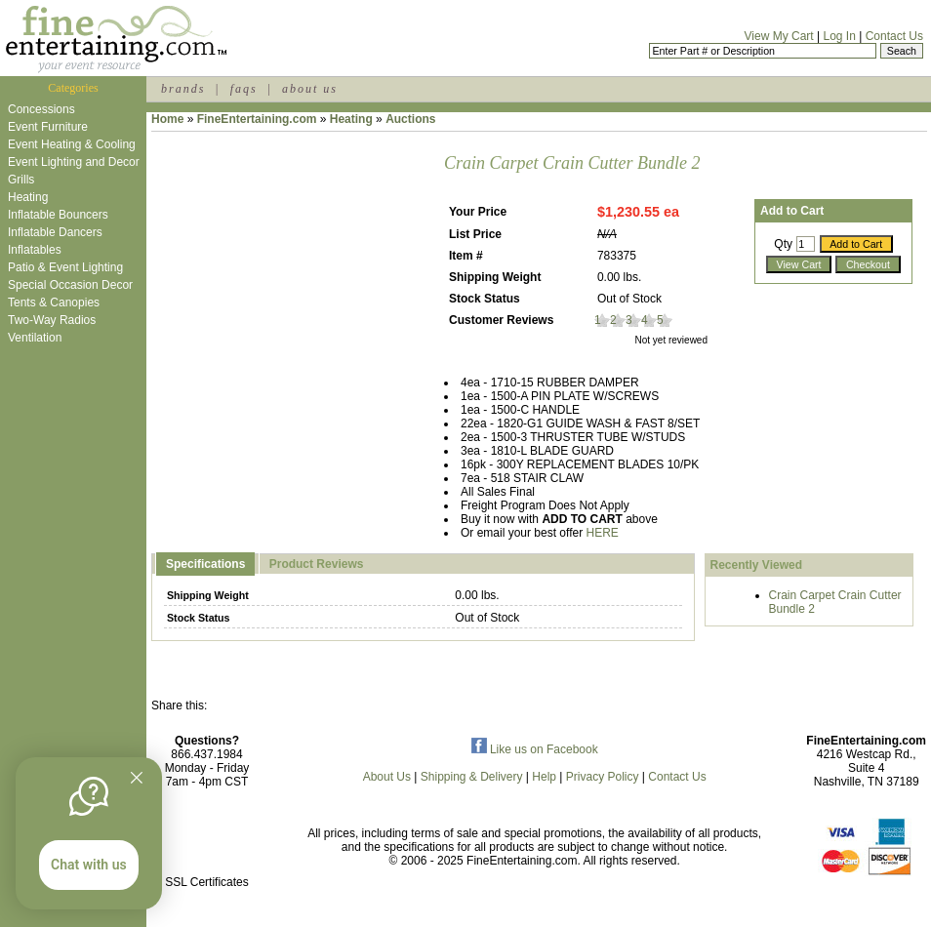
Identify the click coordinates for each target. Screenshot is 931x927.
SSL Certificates (207, 882)
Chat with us (89, 864)
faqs (244, 89)
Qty (783, 244)
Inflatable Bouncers (58, 215)
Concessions (41, 109)
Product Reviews (316, 564)
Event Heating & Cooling (72, 144)
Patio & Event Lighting (65, 267)
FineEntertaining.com (257, 119)
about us (310, 89)
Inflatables (34, 250)
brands (183, 89)
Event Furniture (48, 127)
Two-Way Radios (52, 320)
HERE (603, 533)
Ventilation (34, 337)
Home (167, 119)
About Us (387, 777)
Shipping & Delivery (472, 777)
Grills (21, 179)
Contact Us (894, 36)
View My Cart (779, 36)
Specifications (205, 564)
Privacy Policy (602, 777)
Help (544, 777)
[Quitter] (136, 777)
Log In (839, 36)
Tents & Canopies (54, 302)
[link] (207, 840)
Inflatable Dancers (55, 232)
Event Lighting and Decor (74, 162)
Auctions (410, 119)
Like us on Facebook (534, 749)
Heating (28, 197)
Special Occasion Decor (70, 285)
